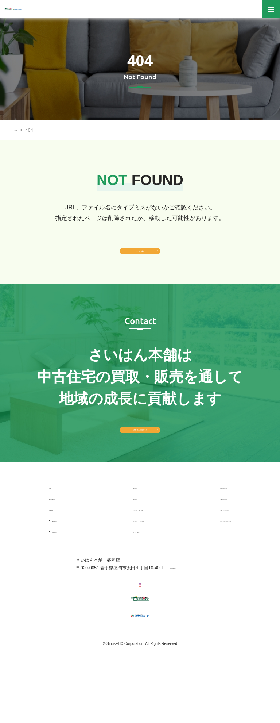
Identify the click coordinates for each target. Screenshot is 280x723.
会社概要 (61, 571)
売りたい (118, 528)
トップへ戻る (140, 260)
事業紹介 (61, 561)
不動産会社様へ (202, 539)
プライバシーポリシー (209, 561)
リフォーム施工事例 (129, 550)
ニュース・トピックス (131, 561)
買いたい (118, 539)
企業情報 (57, 550)
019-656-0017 (183, 608)
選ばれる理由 (62, 539)
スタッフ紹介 (122, 571)
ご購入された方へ (204, 550)
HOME (21, 129)
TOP (53, 528)
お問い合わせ (200, 528)
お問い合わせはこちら (140, 459)
